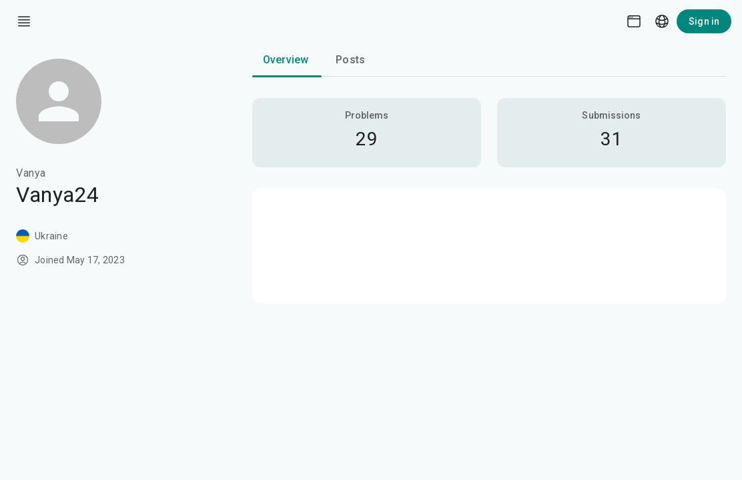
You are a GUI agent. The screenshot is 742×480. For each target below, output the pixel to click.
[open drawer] (24, 21)
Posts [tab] (350, 59)
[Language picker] (662, 21)
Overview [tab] (285, 59)
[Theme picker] (634, 21)
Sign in (704, 21)
